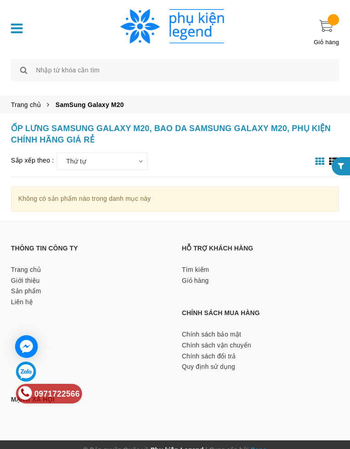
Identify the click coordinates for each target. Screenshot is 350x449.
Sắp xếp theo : (32, 150)
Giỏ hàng (195, 270)
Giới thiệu (25, 270)
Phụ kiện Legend (177, 439)
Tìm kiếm (195, 259)
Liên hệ (22, 291)
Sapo (259, 439)
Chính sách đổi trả (209, 345)
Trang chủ (26, 259)
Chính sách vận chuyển (216, 334)
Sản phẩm (26, 281)
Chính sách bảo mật (211, 323)
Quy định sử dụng (208, 356)
